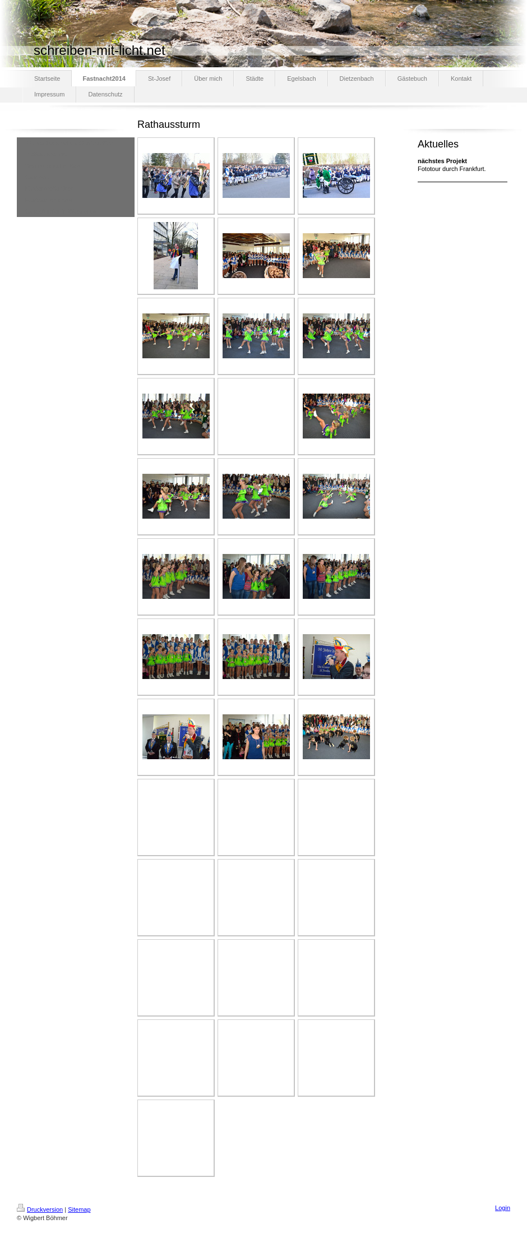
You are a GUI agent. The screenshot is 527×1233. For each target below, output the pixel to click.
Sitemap (79, 1209)
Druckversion (40, 1209)
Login (502, 1207)
